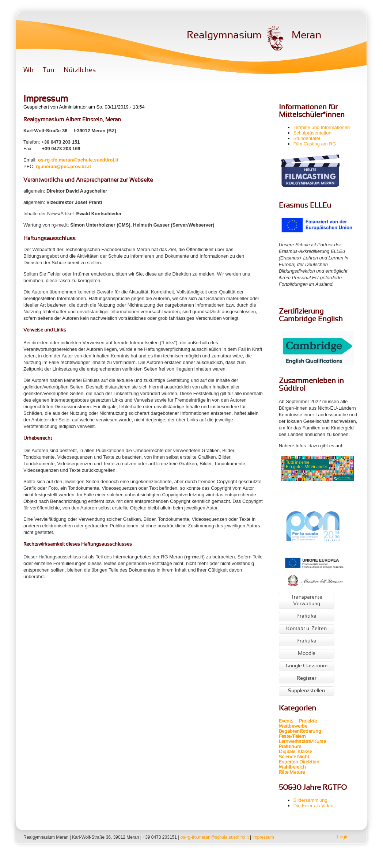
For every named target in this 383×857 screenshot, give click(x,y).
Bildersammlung (310, 800)
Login (343, 836)
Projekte (310, 721)
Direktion (308, 762)
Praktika (306, 616)
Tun (48, 70)
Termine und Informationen (321, 127)
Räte (283, 772)
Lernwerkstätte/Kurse (303, 742)
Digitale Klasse (295, 752)
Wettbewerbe (293, 726)
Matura (297, 772)
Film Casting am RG (314, 144)
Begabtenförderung (300, 731)
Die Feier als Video (313, 805)
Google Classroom (306, 666)
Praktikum (290, 747)
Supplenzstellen (306, 691)
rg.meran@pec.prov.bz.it (63, 166)
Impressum (263, 837)
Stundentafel (306, 138)
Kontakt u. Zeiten (306, 628)
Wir (28, 70)
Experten (288, 762)
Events (286, 721)
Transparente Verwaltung (306, 600)
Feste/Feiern (292, 737)
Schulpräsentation (312, 133)
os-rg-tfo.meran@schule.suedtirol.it (78, 160)
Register (306, 678)
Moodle (306, 653)
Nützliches (80, 70)
